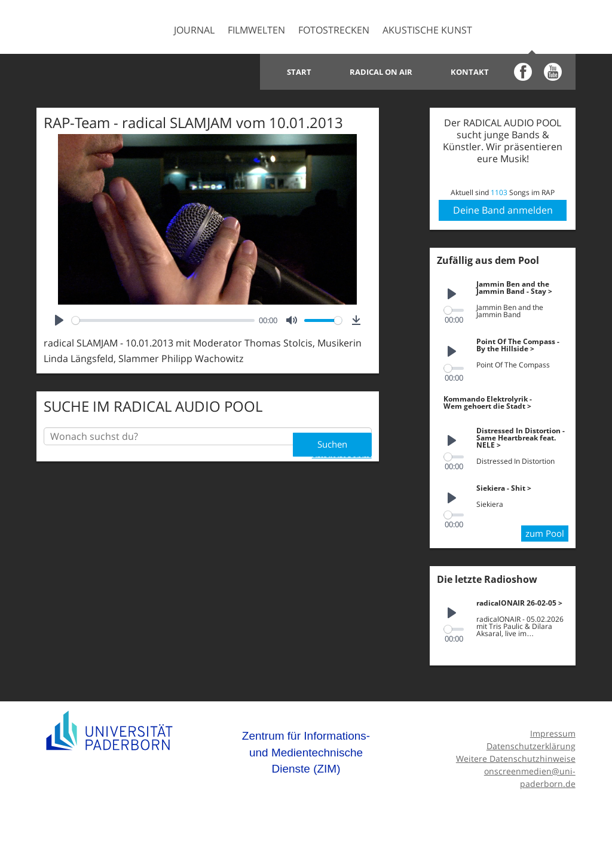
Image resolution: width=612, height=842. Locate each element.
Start (299, 71)
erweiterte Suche (342, 451)
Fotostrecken (333, 30)
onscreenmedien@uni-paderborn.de (530, 775)
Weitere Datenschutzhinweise (516, 756)
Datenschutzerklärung (531, 743)
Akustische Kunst (427, 30)
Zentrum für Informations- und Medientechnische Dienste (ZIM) (306, 750)
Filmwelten (256, 30)
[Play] (59, 320)
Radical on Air (381, 71)
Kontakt (470, 71)
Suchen (330, 436)
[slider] (163, 320)
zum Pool (543, 530)
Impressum (553, 731)
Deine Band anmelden (503, 210)
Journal (194, 30)
